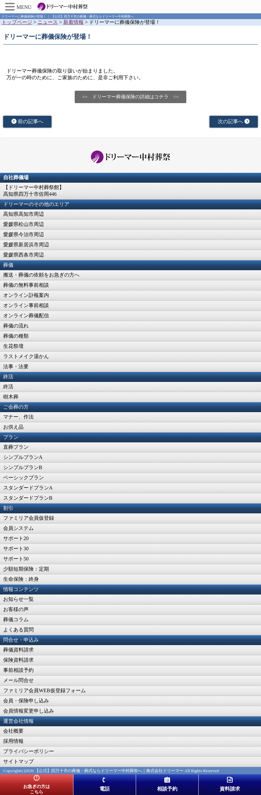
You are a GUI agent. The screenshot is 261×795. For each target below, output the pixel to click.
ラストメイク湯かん (26, 356)
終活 (8, 386)
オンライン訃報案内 (26, 295)
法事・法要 (16, 366)
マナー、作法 (18, 416)
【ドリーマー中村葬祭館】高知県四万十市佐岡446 (33, 191)
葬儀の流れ (16, 325)
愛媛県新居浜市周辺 (26, 244)
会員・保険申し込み (26, 700)
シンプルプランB (22, 467)
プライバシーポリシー (28, 751)
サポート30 (16, 548)
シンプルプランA (23, 457)
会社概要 (13, 731)
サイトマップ (18, 761)
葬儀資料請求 (18, 649)
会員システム (18, 528)
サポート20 (16, 538)
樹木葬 (10, 396)
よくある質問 (18, 629)
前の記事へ (27, 121)
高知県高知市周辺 (23, 214)
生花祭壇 (13, 346)
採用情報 (13, 741)
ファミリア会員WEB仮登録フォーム (44, 690)
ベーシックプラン (23, 477)
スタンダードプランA (28, 487)
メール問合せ (18, 680)
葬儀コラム (16, 619)
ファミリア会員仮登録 (28, 518)
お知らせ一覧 (18, 599)
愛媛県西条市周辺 (23, 254)
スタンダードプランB (27, 498)
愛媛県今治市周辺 (23, 234)
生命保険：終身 (21, 579)
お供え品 (13, 427)
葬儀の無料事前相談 (26, 285)
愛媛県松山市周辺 (23, 224)
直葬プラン (16, 447)
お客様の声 (16, 609)
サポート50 (16, 558)
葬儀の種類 (16, 336)
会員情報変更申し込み (28, 711)
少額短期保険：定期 (26, 569)
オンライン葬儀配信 (26, 315)
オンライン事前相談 (26, 305)
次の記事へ (234, 121)
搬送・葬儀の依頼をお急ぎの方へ (41, 275)
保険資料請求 (18, 660)
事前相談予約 (18, 670)
